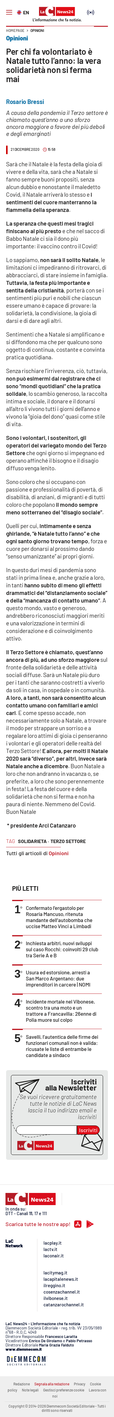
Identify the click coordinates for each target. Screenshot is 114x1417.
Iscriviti (88, 1130)
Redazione (21, 1384)
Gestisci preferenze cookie (63, 1390)
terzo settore (68, 841)
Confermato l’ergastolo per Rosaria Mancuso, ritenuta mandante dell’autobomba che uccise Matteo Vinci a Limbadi (59, 917)
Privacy (79, 1384)
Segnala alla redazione (51, 1384)
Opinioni (37, 30)
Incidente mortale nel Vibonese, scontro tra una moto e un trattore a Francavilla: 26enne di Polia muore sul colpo (61, 1010)
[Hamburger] (9, 12)
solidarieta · (33, 841)
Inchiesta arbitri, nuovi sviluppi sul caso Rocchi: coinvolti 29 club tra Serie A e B (62, 949)
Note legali (30, 1390)
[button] (101, 33)
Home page (15, 30)
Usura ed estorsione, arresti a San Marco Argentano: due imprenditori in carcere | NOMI (58, 978)
